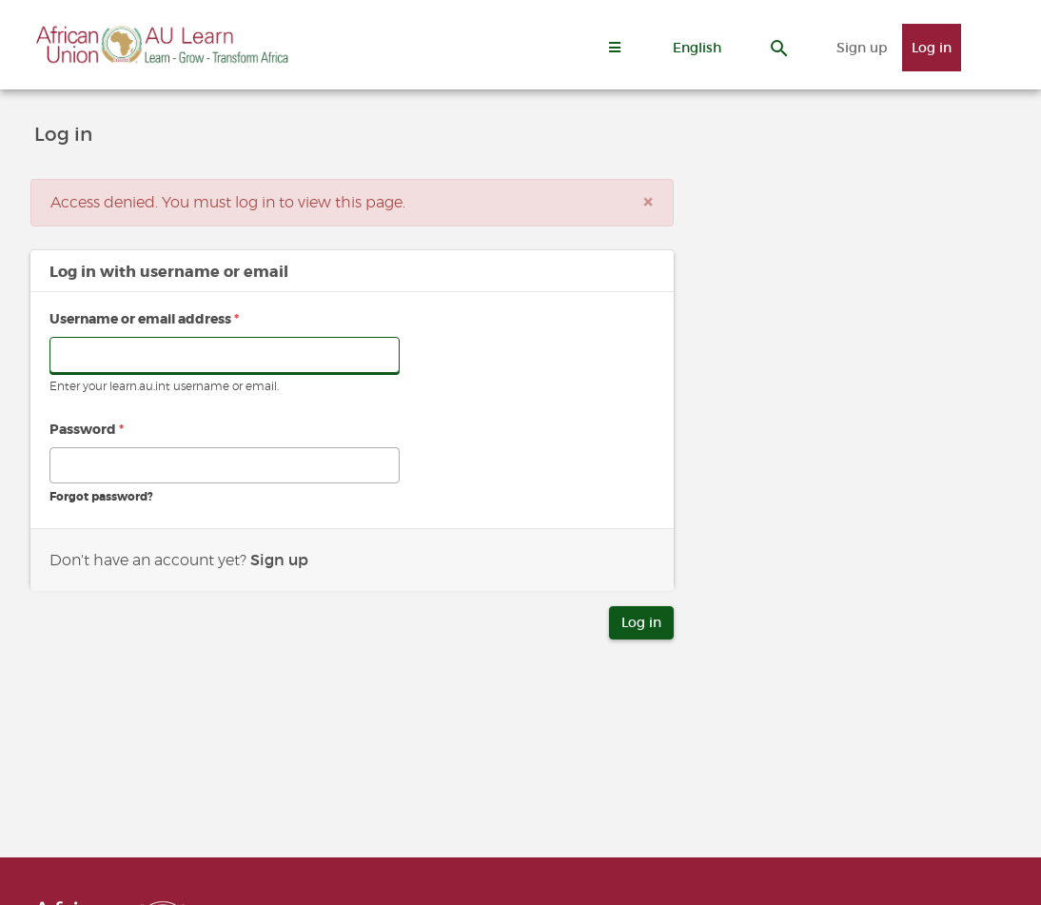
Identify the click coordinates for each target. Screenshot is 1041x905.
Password (86, 429)
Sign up (862, 47)
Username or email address (144, 318)
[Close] (648, 203)
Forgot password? (101, 496)
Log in (932, 47)
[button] (697, 47)
